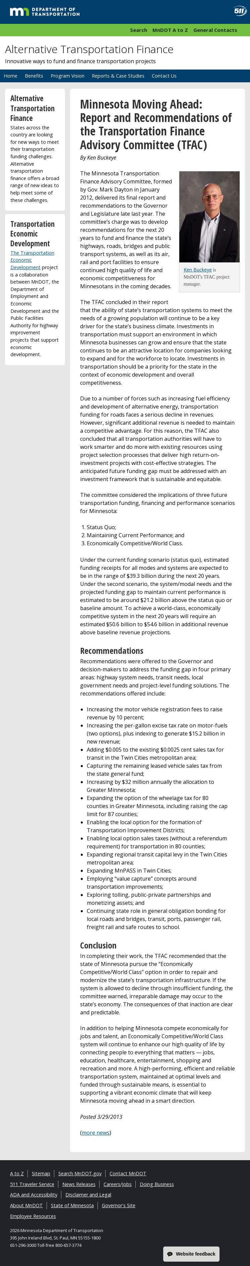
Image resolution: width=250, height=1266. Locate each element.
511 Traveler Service (32, 1184)
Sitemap (41, 1173)
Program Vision (67, 76)
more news (96, 1132)
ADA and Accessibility (33, 1194)
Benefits (34, 76)
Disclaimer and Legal (88, 1194)
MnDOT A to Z (170, 30)
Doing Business (157, 1184)
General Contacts (215, 30)
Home (10, 76)
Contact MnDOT (128, 1173)
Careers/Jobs (118, 1184)
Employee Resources (33, 1216)
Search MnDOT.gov (80, 1173)
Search (138, 30)
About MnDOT (26, 1205)
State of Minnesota (72, 1205)
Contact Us (164, 76)
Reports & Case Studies (118, 76)
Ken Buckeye (198, 269)
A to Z (17, 1173)
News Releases (79, 1184)
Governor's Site (118, 1205)
